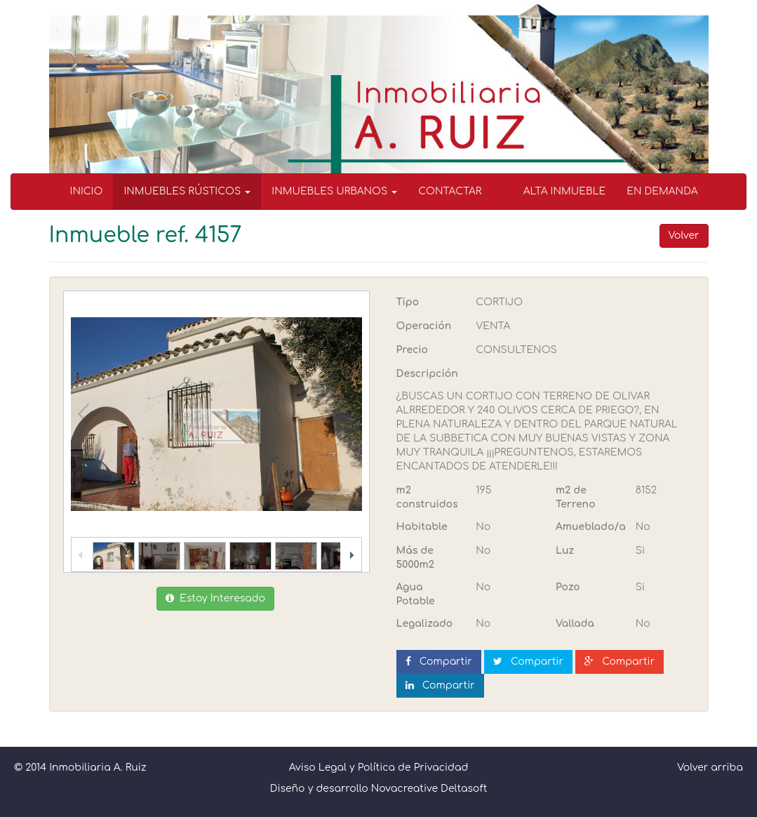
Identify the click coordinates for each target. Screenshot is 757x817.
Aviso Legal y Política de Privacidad (379, 767)
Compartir (439, 661)
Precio (412, 350)
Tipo (408, 302)
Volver (684, 235)
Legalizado (424, 623)
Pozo (568, 587)
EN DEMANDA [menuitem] (662, 191)
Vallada (575, 623)
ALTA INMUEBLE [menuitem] (564, 191)
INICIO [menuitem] (86, 191)
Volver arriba (710, 767)
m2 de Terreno (576, 497)
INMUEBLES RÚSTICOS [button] (186, 191)
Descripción (427, 373)
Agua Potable (415, 594)
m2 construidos (427, 497)
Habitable (422, 527)
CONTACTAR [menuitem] (449, 191)
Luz (565, 550)
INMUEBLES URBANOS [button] (334, 191)
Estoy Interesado (215, 598)
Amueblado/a (590, 527)
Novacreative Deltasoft (429, 788)
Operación (424, 326)
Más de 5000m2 (415, 557)
